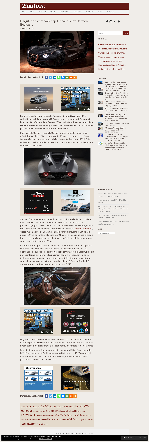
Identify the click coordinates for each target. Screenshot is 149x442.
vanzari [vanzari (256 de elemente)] (89, 419)
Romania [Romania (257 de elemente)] (58, 419)
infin (91, 433)
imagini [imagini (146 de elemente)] (41, 415)
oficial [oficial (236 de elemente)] (79, 415)
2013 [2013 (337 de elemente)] (48, 406)
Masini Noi (42, 12)
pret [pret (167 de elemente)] (22, 420)
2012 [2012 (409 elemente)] (41, 406)
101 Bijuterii (89, 12)
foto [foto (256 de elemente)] (36, 415)
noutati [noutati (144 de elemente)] (73, 415)
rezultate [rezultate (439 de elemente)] (47, 419)
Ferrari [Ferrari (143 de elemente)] (79, 411)
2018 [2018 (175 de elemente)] (68, 407)
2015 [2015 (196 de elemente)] (59, 407)
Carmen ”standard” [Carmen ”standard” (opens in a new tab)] (82, 228)
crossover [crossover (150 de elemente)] (41, 411)
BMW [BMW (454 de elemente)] (85, 406)
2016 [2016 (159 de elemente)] (63, 407)
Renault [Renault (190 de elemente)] (37, 420)
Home (24, 12)
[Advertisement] (113, 169)
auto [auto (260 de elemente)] (78, 406)
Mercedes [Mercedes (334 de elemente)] (62, 415)
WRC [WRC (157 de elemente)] (46, 424)
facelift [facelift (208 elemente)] (73, 411)
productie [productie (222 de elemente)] (29, 419)
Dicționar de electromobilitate (111, 69)
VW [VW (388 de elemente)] (41, 424)
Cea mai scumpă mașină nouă (111, 57)
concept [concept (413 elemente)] (26, 410)
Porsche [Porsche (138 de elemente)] (88, 415)
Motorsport (64, 12)
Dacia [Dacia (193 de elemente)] (48, 411)
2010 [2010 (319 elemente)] (29, 406)
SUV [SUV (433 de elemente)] (72, 419)
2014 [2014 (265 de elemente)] (54, 406)
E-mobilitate (77, 12)
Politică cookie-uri (45, 439)
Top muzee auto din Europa (110, 61)
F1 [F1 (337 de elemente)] (68, 410)
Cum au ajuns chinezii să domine (112, 65)
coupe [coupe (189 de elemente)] (35, 411)
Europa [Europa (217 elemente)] (63, 411)
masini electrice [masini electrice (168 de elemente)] (50, 415)
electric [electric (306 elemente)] (55, 410)
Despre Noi (110, 12)
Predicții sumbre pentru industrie (112, 49)
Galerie (52, 12)
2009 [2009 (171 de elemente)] (23, 407)
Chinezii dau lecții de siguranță (111, 53)
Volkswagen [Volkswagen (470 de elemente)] (29, 424)
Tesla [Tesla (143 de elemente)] (77, 420)
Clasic (100, 12)
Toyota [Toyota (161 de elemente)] (82, 420)
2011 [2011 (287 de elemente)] (34, 406)
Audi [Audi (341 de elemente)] (73, 406)
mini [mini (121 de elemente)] (69, 415)
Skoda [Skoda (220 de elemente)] (66, 419)
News (32, 12)
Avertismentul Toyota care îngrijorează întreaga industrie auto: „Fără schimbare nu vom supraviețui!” (113, 208)
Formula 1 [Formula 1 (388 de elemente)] (27, 415)
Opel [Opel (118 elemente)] (84, 415)
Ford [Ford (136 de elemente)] (83, 411)
